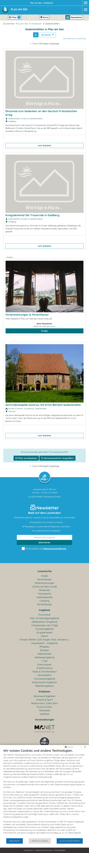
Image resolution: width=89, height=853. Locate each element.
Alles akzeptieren (70, 841)
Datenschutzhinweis (44, 850)
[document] (44, 793)
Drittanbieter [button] (60, 850)
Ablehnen (14, 841)
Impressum (28, 850)
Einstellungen (40, 841)
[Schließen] (85, 747)
